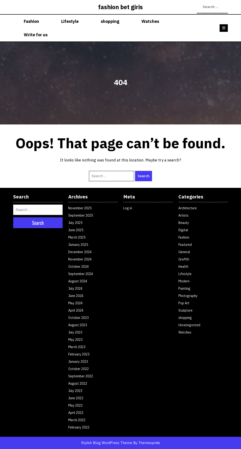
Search (199, 6)
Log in (127, 208)
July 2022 (75, 391)
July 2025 (75, 223)
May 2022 (75, 405)
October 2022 (78, 369)
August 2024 (77, 281)
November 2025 (80, 208)
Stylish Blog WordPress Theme (106, 443)
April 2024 (75, 310)
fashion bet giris (120, 7)
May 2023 (75, 340)
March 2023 (76, 347)
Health (183, 266)
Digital (183, 230)
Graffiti (183, 259)
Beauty (183, 223)
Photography (187, 296)
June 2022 (75, 398)
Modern (183, 281)
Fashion (31, 21)
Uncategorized (189, 325)
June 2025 (75, 230)
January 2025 (78, 245)
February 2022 (78, 427)
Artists (183, 215)
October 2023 (78, 318)
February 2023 (78, 354)
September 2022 (80, 376)
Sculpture (185, 310)
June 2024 (75, 296)
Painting (184, 288)
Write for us (36, 34)
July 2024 (75, 288)
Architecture (187, 208)
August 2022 (77, 383)
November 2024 (80, 259)
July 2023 (75, 332)
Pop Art (183, 303)
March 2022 (76, 420)
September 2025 (80, 215)
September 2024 (80, 274)
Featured (185, 245)
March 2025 (76, 237)
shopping (110, 21)
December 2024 (80, 252)
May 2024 (75, 303)
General (184, 252)
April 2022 (75, 413)
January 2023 (78, 361)
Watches (150, 21)
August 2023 (77, 325)
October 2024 (78, 266)
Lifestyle (70, 21)
